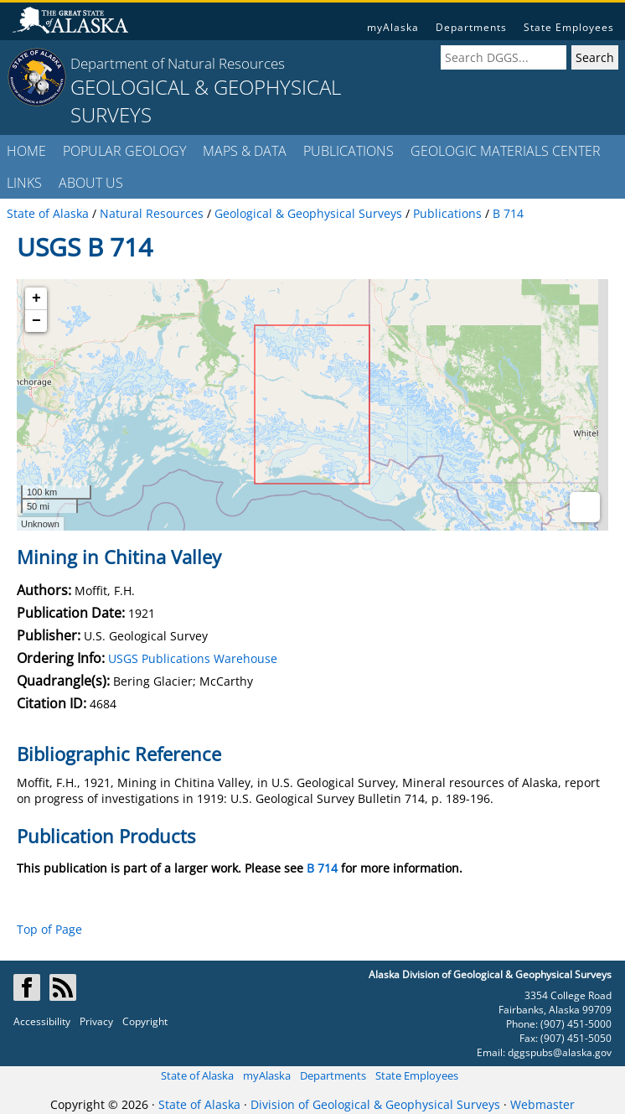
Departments (471, 27)
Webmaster (542, 1104)
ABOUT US (91, 183)
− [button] (36, 321)
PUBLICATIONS (348, 151)
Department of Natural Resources (177, 63)
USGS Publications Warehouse (192, 658)
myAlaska (393, 27)
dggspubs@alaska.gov (560, 1052)
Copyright (145, 1021)
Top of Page (49, 929)
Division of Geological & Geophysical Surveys (375, 1104)
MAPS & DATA (245, 151)
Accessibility (41, 1021)
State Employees (569, 27)
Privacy (96, 1021)
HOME (26, 151)
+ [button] (36, 298)
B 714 (322, 868)
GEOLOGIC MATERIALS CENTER (506, 151)
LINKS (24, 183)
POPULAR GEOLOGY (124, 151)
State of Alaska (197, 1075)
